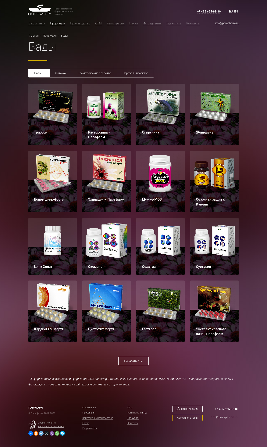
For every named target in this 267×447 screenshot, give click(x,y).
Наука (133, 23)
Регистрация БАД (137, 412)
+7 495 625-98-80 (209, 11)
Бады (37, 73)
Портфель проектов (135, 73)
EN (236, 11)
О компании (36, 23)
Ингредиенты (152, 23)
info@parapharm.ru (227, 23)
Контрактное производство (97, 417)
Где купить (173, 23)
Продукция (57, 23)
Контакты (193, 23)
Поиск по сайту (189, 408)
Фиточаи (60, 73)
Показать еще (133, 361)
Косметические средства (94, 73)
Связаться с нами (187, 417)
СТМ (98, 23)
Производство (80, 23)
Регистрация (116, 23)
